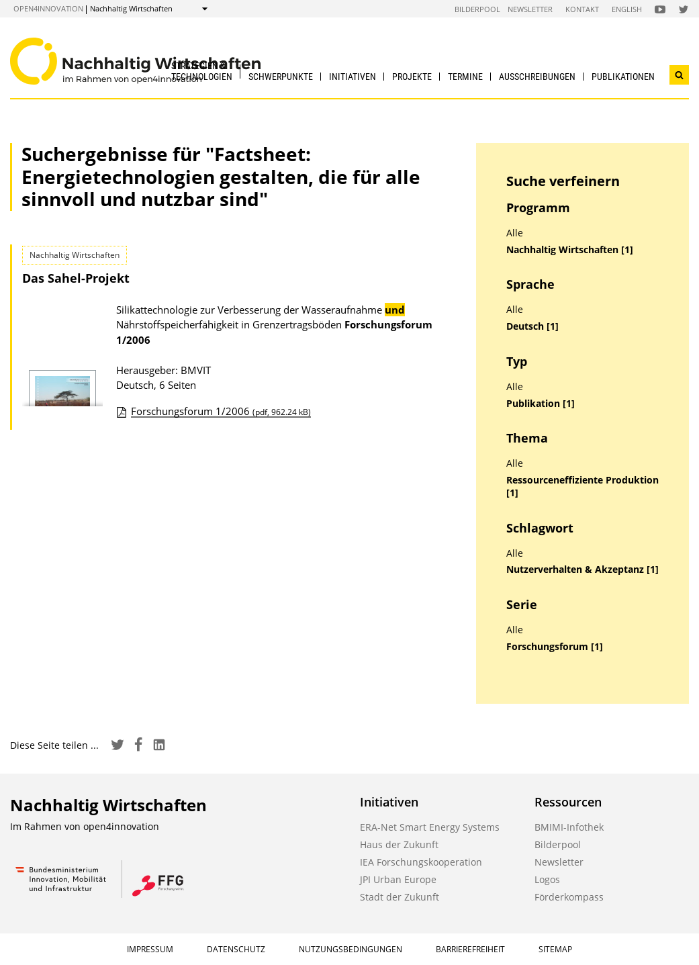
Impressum (150, 949)
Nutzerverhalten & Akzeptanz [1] (582, 569)
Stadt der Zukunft (399, 896)
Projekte (412, 76)
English (627, 9)
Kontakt (582, 9)
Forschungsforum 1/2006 (221, 411)
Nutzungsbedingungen (350, 949)
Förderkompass (569, 896)
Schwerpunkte (280, 76)
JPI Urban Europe (398, 879)
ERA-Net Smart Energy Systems (430, 827)
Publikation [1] (540, 404)
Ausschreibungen (537, 76)
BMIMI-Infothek (569, 827)
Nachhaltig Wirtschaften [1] (569, 250)
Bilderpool (477, 9)
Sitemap (555, 949)
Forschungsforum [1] (554, 647)
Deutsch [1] (532, 326)
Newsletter (530, 9)
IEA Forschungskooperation (421, 862)
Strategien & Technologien (201, 70)
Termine (465, 76)
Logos (547, 879)
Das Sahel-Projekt (76, 278)
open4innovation (48, 8)
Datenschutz (236, 949)
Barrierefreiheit (470, 949)
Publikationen (623, 76)
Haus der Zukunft (399, 844)
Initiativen (352, 76)
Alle (514, 233)
